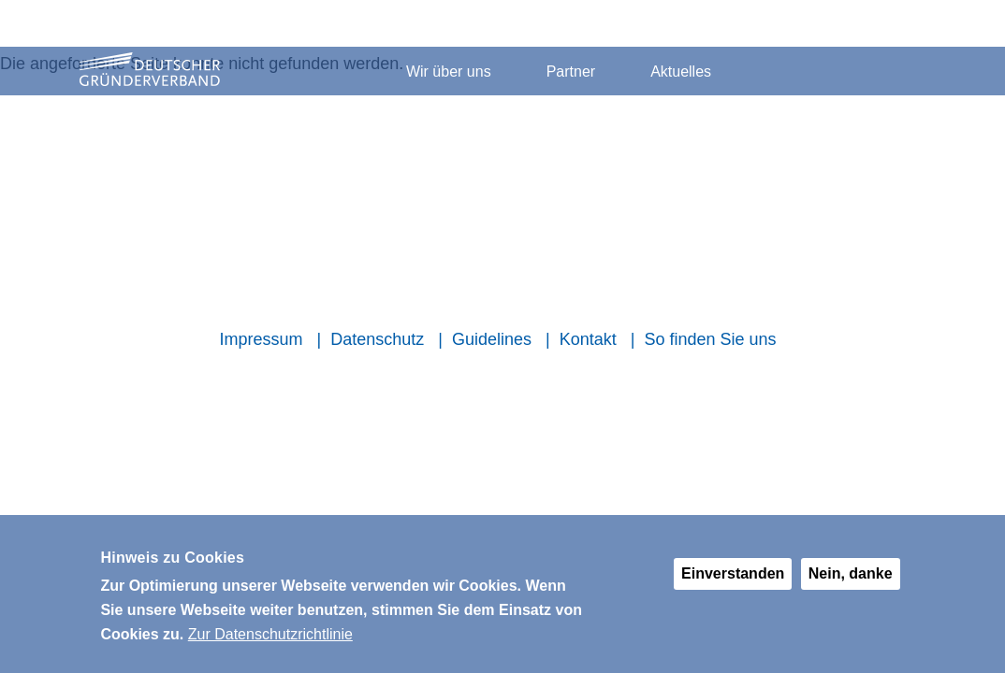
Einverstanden (732, 584)
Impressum (260, 339)
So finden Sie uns (710, 339)
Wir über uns (448, 71)
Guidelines (492, 339)
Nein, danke (850, 584)
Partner (570, 71)
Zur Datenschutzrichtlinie (270, 644)
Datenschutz (377, 339)
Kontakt (588, 339)
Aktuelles (680, 71)
